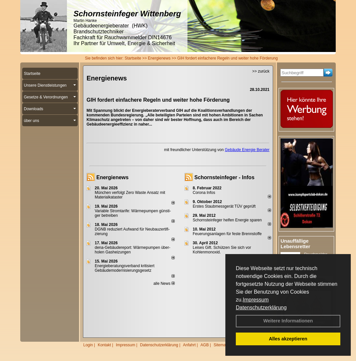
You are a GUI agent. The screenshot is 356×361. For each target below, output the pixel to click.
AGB (205, 345)
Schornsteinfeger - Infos (224, 177)
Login (88, 345)
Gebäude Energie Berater (247, 149)
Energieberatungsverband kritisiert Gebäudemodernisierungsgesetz (124, 268)
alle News (164, 283)
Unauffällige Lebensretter (295, 243)
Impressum (255, 299)
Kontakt (104, 345)
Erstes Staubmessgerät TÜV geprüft (224, 206)
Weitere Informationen (288, 320)
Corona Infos (204, 192)
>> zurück (260, 71)
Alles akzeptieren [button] (288, 338)
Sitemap (221, 345)
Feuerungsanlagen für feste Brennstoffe (227, 234)
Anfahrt (189, 345)
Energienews (112, 177)
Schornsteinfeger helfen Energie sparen (227, 220)
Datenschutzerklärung (261, 307)
